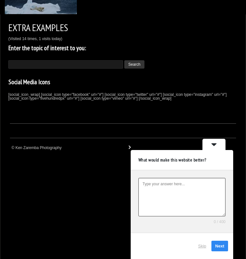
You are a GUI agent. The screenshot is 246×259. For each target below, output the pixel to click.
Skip (202, 246)
